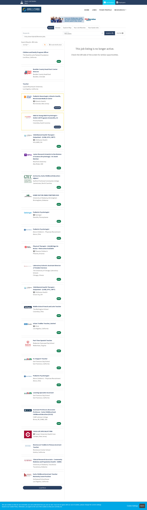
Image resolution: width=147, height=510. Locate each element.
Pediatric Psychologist (41, 212)
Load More (42, 488)
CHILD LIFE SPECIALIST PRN (42, 431)
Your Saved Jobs (93, 28)
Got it (142, 506)
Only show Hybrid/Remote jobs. (35, 36)
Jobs (94, 10)
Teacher (26, 84)
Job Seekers (109, 2)
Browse (57, 28)
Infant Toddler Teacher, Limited (44, 323)
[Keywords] (42, 33)
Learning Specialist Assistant (43, 393)
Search (50, 28)
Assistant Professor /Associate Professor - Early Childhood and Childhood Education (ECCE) (44, 412)
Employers (120, 2)
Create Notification (55, 45)
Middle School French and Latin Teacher (47, 306)
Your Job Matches (80, 28)
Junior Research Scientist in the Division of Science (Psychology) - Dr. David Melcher (47, 156)
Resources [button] (119, 10)
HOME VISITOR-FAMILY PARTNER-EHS (46, 195)
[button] (120, 33)
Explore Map (67, 28)
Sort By (25, 45)
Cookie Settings (132, 506)
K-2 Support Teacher (40, 359)
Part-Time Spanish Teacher (42, 340)
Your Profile (105, 10)
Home (86, 10)
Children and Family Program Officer (35, 52)
